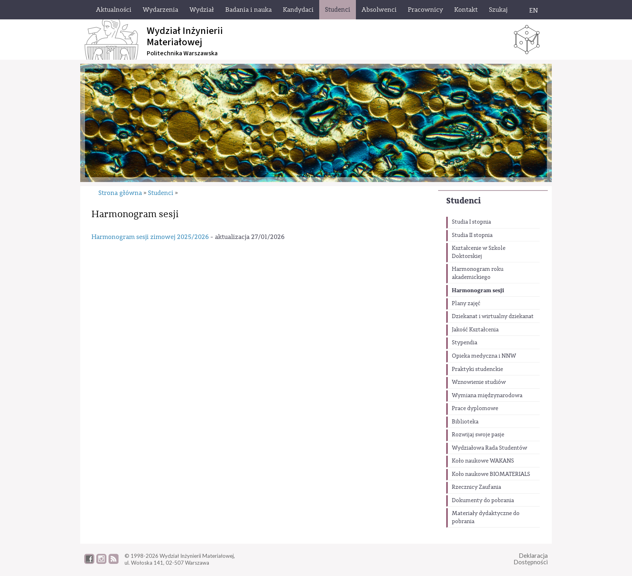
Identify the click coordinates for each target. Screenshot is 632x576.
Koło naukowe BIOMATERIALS (491, 474)
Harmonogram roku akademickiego (477, 273)
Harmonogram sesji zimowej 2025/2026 (150, 237)
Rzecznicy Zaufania (476, 487)
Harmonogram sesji (478, 290)
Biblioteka (465, 421)
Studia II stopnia (472, 235)
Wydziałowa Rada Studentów (489, 448)
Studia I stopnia (471, 222)
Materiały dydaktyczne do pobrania (486, 517)
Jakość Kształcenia (475, 329)
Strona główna (120, 193)
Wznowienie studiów (479, 382)
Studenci (463, 201)
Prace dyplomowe (475, 408)
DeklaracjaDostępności (531, 559)
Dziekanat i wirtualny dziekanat (493, 316)
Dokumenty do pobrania (483, 500)
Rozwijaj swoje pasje (478, 434)
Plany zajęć (466, 303)
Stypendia (464, 342)
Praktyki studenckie (477, 369)
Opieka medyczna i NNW (484, 356)
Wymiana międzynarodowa (487, 395)
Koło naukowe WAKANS (483, 461)
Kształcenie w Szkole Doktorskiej (478, 252)
